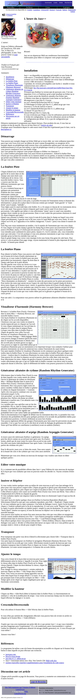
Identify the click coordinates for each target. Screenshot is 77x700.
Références (10, 114)
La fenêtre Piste (11, 81)
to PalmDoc (10, 15)
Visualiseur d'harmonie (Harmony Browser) (14, 86)
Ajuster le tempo (12, 108)
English (29, 10)
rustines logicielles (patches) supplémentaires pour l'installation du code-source (35, 663)
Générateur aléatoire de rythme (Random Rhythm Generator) (14, 91)
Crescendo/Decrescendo (15, 112)
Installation (10, 77)
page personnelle (9, 56)
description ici (6, 129)
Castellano (36, 10)
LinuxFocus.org (20, 694)
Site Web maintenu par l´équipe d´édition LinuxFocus (20, 688)
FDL (26, 692)
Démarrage (10, 79)
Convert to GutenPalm (11, 14)
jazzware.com (11, 654)
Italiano (64, 10)
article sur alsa (46, 125)
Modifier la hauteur (13, 110)
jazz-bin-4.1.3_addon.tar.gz (16, 659)
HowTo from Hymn (13, 656)
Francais (59, 10)
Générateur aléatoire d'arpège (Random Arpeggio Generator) (13, 98)
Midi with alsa (51, 661)
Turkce (72, 11)
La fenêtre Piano (12, 83)
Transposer (10, 106)
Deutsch (52, 10)
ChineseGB (45, 10)
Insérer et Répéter (12, 104)
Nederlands (72, 10)
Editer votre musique (13, 102)
